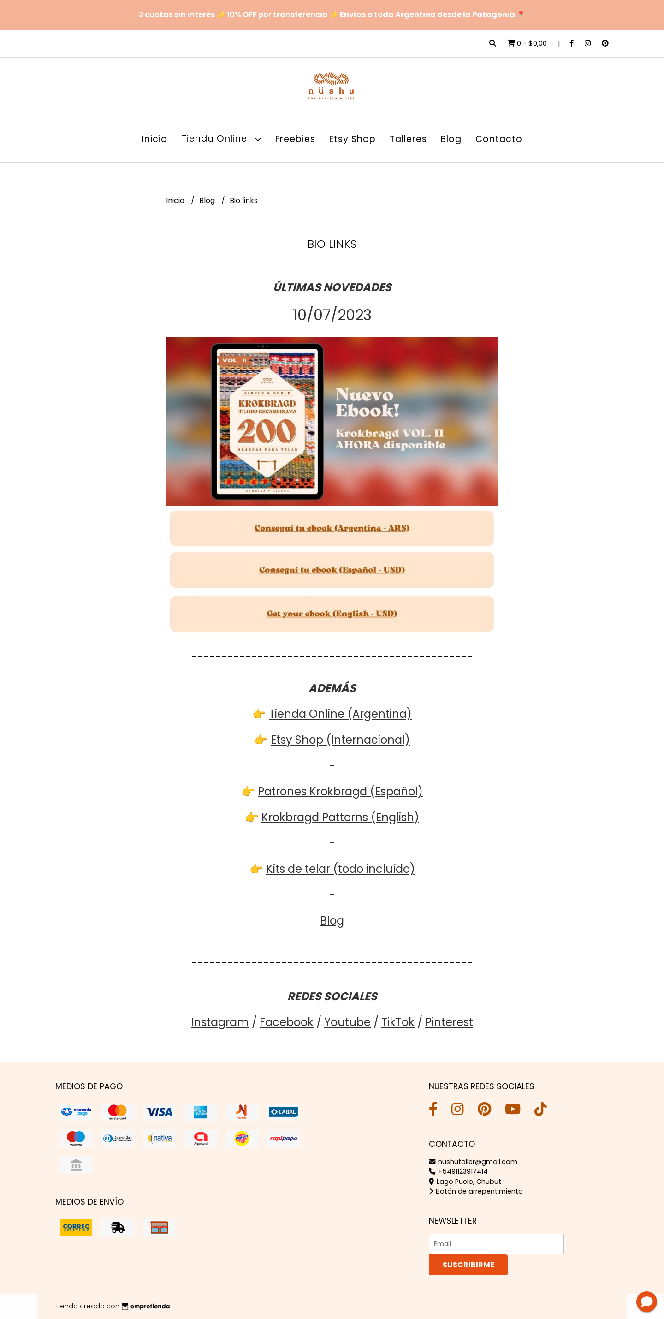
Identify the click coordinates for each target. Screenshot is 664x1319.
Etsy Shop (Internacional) (340, 739)
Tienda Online (221, 139)
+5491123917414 (458, 1171)
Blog (451, 139)
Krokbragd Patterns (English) (340, 817)
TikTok (398, 1022)
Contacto (498, 139)
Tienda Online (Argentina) (340, 714)
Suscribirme (468, 1264)
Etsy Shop (352, 139)
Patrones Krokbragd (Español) (340, 791)
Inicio (154, 139)
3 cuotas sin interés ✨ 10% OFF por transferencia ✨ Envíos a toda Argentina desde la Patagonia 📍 (332, 14)
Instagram (220, 1022)
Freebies (295, 139)
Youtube (347, 1022)
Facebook (287, 1022)
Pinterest (449, 1022)
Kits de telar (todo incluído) (340, 869)
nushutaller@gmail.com (473, 1161)
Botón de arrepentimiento (476, 1191)
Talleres (408, 139)
